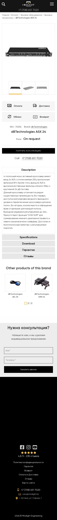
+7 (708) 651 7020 (28, 10)
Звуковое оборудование (31, 15)
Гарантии (28, 249)
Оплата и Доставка (28, 474)
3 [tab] (31, 303)
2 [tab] (28, 303)
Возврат (28, 470)
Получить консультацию (28, 151)
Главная (5, 15)
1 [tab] (25, 303)
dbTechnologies (39, 126)
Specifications (28, 237)
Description (28, 169)
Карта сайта (28, 483)
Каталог (15, 15)
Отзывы (28, 256)
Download (28, 243)
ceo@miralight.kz (30, 494)
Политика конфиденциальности (28, 462)
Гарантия (28, 466)
